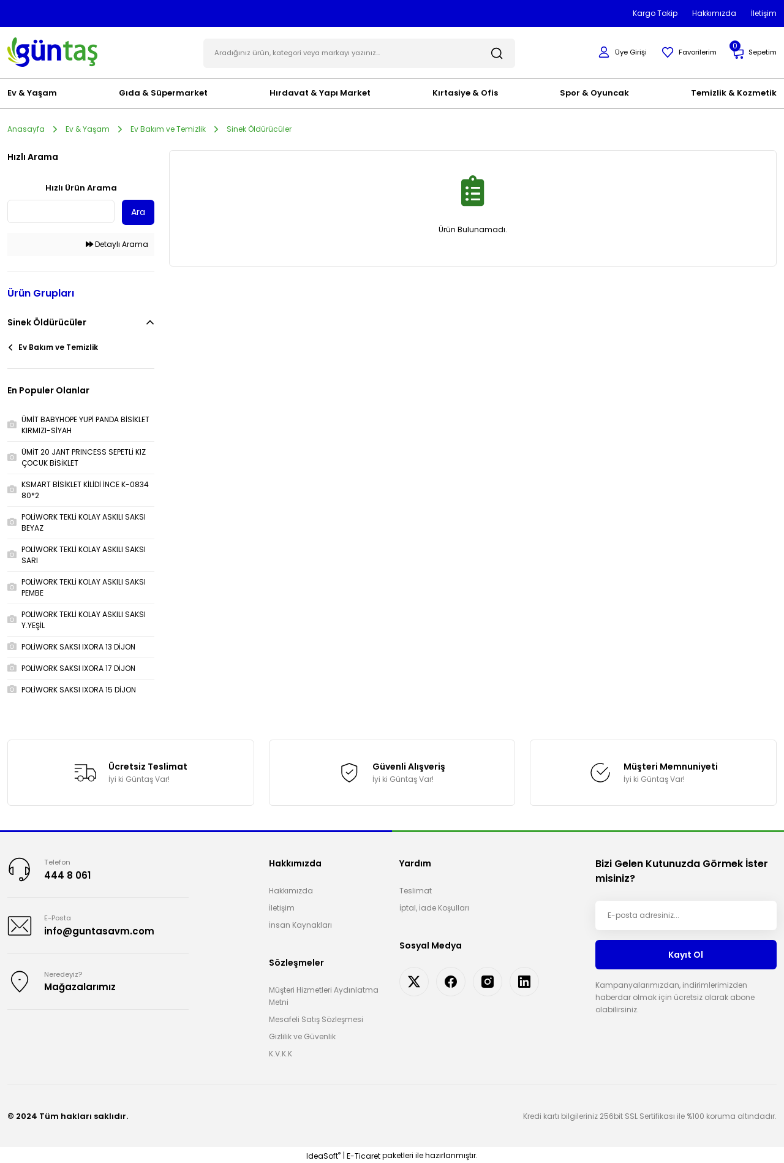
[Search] (359, 51)
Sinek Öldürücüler (259, 127)
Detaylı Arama (117, 243)
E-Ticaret (363, 1154)
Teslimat (415, 889)
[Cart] (753, 51)
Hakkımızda (291, 889)
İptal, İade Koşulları (434, 906)
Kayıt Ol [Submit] (685, 953)
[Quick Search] (61, 210)
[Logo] (52, 50)
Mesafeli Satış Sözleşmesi (316, 1018)
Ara (138, 211)
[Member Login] (616, 51)
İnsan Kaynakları (300, 924)
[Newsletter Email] (686, 914)
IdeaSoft (323, 1154)
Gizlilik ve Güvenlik (302, 1035)
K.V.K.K (280, 1052)
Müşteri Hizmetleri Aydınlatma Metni (324, 994)
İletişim (282, 906)
